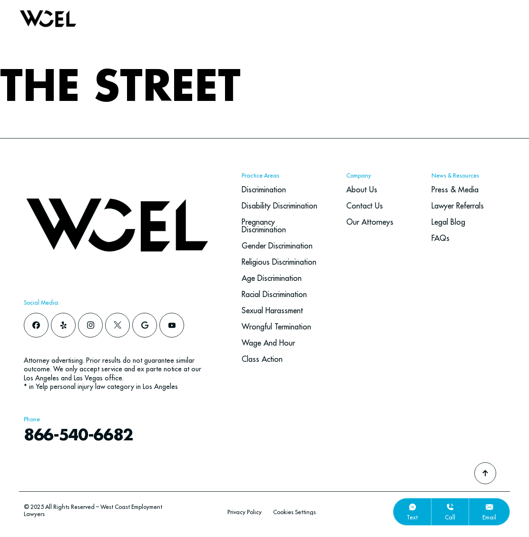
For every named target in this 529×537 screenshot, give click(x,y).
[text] (412, 507)
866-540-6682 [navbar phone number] (84, 435)
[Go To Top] (485, 473)
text (412, 517)
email (489, 517)
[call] (450, 507)
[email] (489, 507)
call (450, 517)
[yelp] (63, 325)
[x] (117, 325)
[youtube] (171, 325)
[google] (144, 325)
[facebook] (36, 325)
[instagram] (90, 325)
